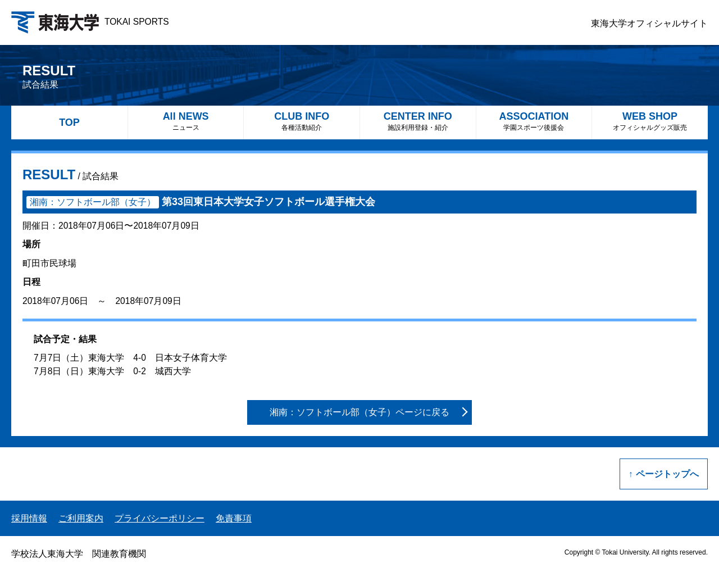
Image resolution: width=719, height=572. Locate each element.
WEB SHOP (650, 121)
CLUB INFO (302, 121)
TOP (69, 122)
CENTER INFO (418, 121)
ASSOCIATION (534, 121)
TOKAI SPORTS (90, 21)
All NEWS (186, 121)
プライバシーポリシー (159, 518)
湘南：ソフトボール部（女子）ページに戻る (359, 412)
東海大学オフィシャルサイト (649, 23)
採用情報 (29, 518)
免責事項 (234, 518)
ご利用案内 (80, 518)
